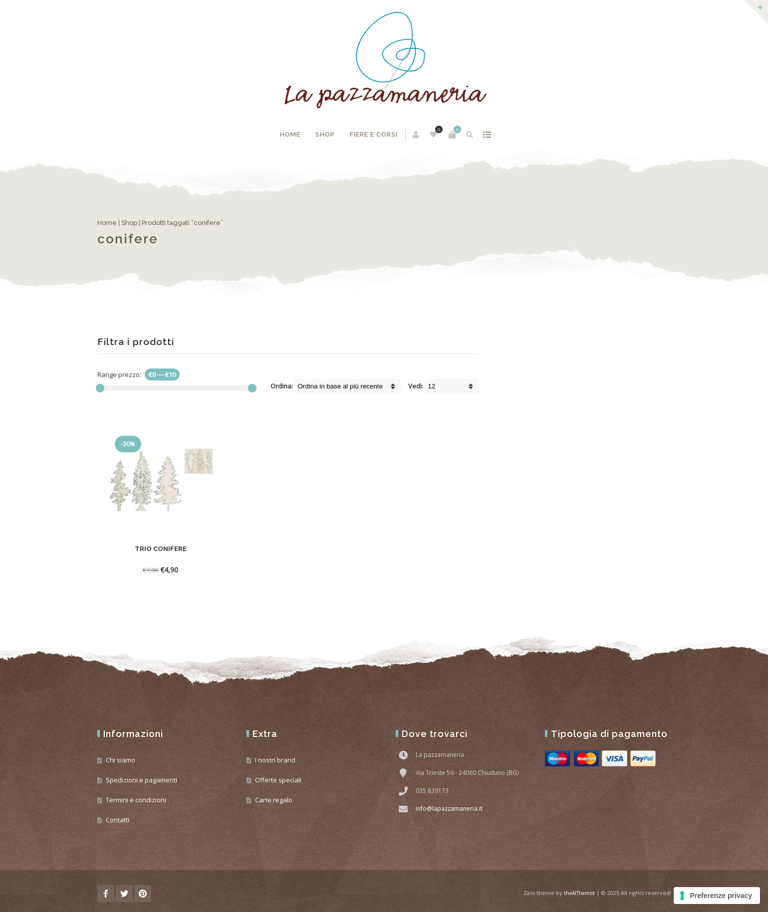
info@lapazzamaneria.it (449, 808)
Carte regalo (273, 799)
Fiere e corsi (374, 134)
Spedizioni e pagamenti (141, 779)
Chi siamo (120, 759)
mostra (487, 135)
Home (290, 134)
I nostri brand (275, 759)
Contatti (117, 819)
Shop (325, 134)
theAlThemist (579, 893)
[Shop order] (347, 386)
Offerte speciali (278, 779)
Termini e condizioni (136, 799)
